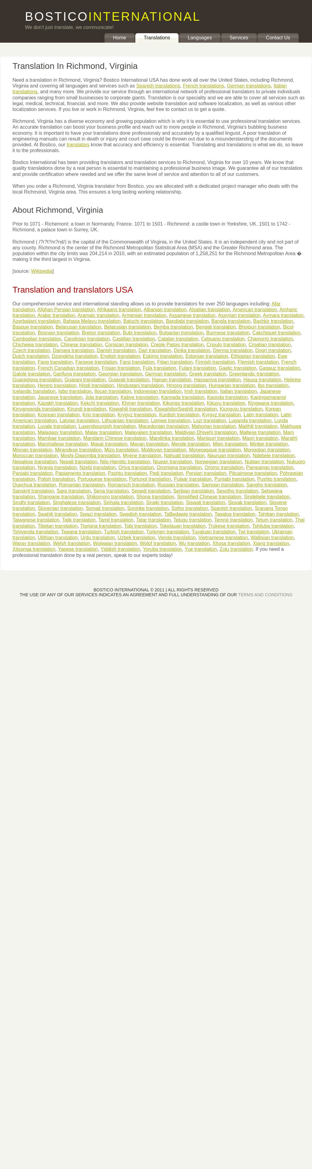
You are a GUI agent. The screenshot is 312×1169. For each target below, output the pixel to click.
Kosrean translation (59, 414)
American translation (254, 309)
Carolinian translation (87, 338)
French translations (203, 85)
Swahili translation (57, 514)
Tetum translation (273, 519)
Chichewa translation (35, 344)
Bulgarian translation (181, 332)
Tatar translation (153, 519)
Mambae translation (59, 438)
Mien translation (230, 444)
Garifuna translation (74, 373)
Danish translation (116, 350)
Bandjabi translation (187, 321)
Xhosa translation (231, 543)
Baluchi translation (143, 321)
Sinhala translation (123, 502)
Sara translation (74, 491)
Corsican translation (126, 344)
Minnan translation (32, 449)
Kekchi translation (99, 403)
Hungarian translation (232, 385)
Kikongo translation (183, 403)
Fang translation (55, 362)
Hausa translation (262, 379)
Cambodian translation (36, 338)
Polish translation (56, 479)
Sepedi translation (150, 491)
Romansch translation (131, 484)
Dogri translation (273, 350)
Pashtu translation (127, 473)
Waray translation (31, 543)
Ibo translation (273, 385)
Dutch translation (30, 356)
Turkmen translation (167, 531)
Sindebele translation (266, 496)
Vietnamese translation (223, 537)
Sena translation (111, 491)
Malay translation (103, 432)
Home (119, 37)
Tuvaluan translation (214, 531)
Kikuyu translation (226, 403)
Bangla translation (230, 321)
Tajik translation (78, 519)
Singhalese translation (77, 502)
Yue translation (201, 549)
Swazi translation (98, 514)
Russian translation (178, 484)
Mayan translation (149, 444)
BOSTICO (113, 16)
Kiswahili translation (130, 409)
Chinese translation (81, 344)
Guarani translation (85, 379)
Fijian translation (175, 362)
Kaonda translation (227, 397)
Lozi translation (209, 420)
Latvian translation (79, 420)
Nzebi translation (98, 467)
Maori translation (260, 438)
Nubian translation (264, 461)
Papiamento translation (80, 473)
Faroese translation (96, 362)
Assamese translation (192, 315)
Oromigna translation (179, 467)
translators (78, 144)
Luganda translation (250, 420)
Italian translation (238, 391)
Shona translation (155, 496)
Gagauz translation (279, 368)
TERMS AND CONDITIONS (265, 594)
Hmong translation (186, 385)
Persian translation (206, 473)
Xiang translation (271, 543)
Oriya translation (136, 467)
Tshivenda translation (35, 531)
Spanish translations (158, 85)
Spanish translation (231, 508)
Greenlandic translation (254, 373)
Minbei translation (269, 444)
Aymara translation (283, 315)
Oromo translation (224, 467)
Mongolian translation (267, 449)
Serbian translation (193, 491)
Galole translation (31, 373)
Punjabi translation (234, 479)
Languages (200, 37)
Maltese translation (259, 432)
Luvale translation (57, 426)
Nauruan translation (228, 455)
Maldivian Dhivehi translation (206, 432)
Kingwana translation (270, 403)
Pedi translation (166, 473)
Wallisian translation (272, 537)
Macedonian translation (164, 426)
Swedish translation (140, 514)
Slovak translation (247, 502)
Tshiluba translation (273, 526)
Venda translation (177, 537)
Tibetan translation (57, 526)
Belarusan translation (78, 327)
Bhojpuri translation (259, 327)
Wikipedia (41, 271)
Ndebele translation (274, 455)
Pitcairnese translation (253, 473)
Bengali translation (216, 327)
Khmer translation (141, 403)
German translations (249, 85)
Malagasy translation (60, 432)
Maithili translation (258, 426)
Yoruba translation (162, 549)
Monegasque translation (215, 449)
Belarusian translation (127, 327)
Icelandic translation (33, 391)
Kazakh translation (58, 403)
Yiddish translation (120, 549)
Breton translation (101, 332)
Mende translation (190, 444)
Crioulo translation (226, 344)
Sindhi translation (31, 502)
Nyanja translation (57, 467)
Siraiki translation (164, 502)
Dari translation (155, 350)
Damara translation (73, 350)
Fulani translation (197, 368)
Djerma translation (233, 350)
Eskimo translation (163, 356)
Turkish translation (124, 531)
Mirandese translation (78, 449)
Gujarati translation (128, 379)
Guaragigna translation (37, 379)
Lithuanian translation (125, 420)
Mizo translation (122, 449)
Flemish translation (258, 362)
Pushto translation (276, 479)
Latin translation (261, 414)
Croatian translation (270, 344)
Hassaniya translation (217, 379)
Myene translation (142, 455)
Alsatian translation (209, 309)
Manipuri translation (218, 438)
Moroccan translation (35, 455)
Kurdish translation (179, 414)
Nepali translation (79, 461)
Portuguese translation (101, 479)
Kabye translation (139, 397)
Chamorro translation (270, 338)
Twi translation (253, 531)
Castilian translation (133, 338)
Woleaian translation (115, 543)
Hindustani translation (140, 385)
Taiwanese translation (35, 519)
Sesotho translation (237, 491)
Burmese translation (228, 332)
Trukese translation (228, 526)
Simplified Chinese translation (209, 496)
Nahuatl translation (184, 455)
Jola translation (101, 397)
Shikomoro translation (110, 496)
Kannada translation (182, 397)
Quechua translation (34, 484)
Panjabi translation (32, 473)
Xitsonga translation (33, 549)
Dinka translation (192, 350)
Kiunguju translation (241, 409)
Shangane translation (61, 496)
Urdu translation (97, 537)
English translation (120, 356)
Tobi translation (140, 526)
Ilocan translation (112, 391)
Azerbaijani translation (36, 321)
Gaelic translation (238, 368)
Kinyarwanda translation (38, 409)
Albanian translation (165, 309)
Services (239, 37)
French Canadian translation (68, 368)
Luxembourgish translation (107, 426)
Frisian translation (121, 368)
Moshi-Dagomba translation (90, 455)
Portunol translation (150, 479)
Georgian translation (120, 373)
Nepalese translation (34, 461)
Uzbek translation (136, 537)
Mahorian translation (214, 426)
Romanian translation (82, 484)
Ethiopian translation (253, 356)
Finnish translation (215, 362)
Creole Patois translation (177, 344)
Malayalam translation (148, 432)
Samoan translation (223, 484)
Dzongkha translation (75, 356)
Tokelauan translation (182, 526)
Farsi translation (137, 362)
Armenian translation (144, 315)
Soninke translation (147, 508)
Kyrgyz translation (221, 414)
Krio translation (98, 414)
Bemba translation (173, 327)
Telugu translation (192, 519)
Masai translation (108, 444)
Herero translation (57, 385)
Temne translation (233, 519)
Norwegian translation (218, 461)
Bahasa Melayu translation (92, 321)
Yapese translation (78, 549)
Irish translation (201, 391)
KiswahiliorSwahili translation (185, 409)
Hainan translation (171, 379)
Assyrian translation (239, 315)
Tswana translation (81, 531)
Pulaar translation (193, 479)
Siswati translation (205, 502)
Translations (157, 37)
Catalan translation (178, 338)
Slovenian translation (60, 508)
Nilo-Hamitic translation (125, 461)
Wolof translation (158, 543)
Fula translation (159, 368)
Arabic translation (56, 315)
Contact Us (278, 37)
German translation (165, 373)
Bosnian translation (58, 332)
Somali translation (105, 508)
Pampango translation (270, 467)
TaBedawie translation (188, 514)
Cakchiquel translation (276, 332)
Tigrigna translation (100, 526)
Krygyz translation (137, 414)
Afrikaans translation (119, 309)
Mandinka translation (171, 438)
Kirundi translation (86, 409)
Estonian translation (206, 356)
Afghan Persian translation (66, 309)
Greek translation (207, 373)
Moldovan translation (163, 449)
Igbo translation (74, 391)
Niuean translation (172, 461)
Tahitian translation (278, 514)
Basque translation (32, 327)
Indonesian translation (158, 391)
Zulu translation (236, 549)
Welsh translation (71, 543)
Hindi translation (96, 385)
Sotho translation (189, 508)
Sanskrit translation (33, 491)
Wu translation (194, 543)
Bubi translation (139, 332)
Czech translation (31, 350)
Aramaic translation (98, 315)
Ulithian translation (58, 537)
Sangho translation (266, 484)
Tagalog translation (234, 514)
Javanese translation (60, 397)
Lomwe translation (170, 420)
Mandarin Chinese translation (115, 438)
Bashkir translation (273, 321)
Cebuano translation (223, 338)
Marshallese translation (63, 444)
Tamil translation (115, 519)
